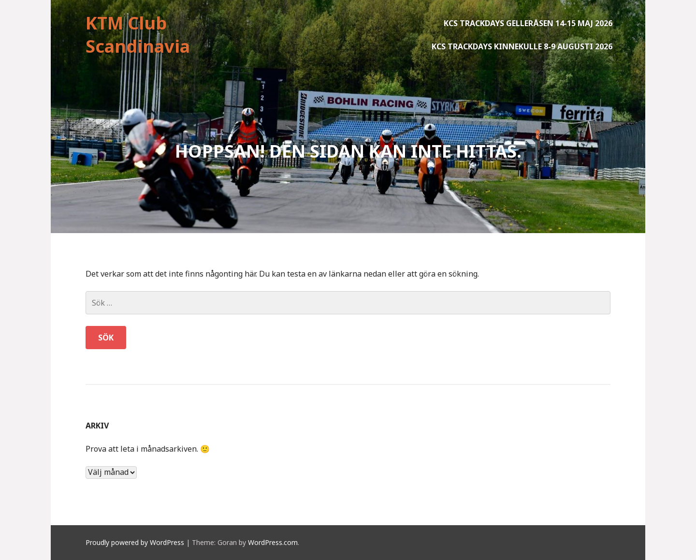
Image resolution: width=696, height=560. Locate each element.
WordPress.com (273, 542)
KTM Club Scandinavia (138, 34)
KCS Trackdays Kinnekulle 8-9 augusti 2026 (522, 46)
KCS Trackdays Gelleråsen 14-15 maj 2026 (528, 23)
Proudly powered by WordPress (135, 542)
